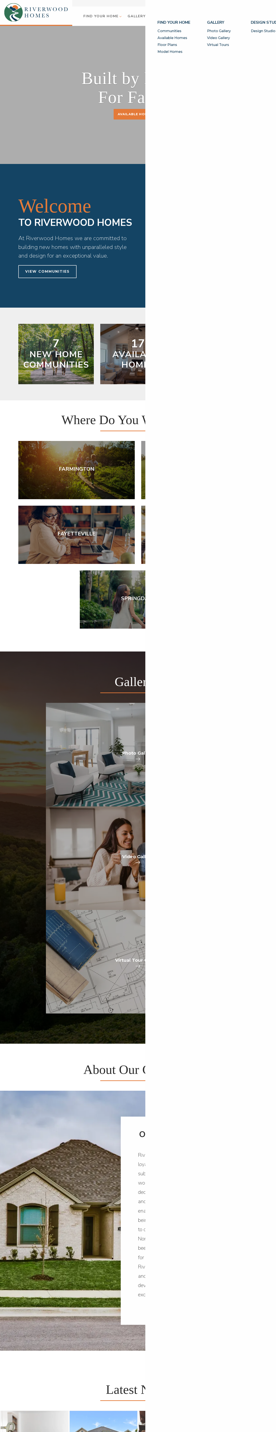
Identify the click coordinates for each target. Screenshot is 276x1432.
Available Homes (135, 114)
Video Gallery (66, 1382)
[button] (102, 16)
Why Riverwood (132, 1376)
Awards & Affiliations (136, 1402)
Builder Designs (187, 1357)
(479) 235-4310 (240, 1387)
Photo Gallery (67, 1376)
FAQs (123, 1392)
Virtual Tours (66, 1387)
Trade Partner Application (184, 1397)
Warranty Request (178, 1387)
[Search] (269, 16)
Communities (29, 1376)
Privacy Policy (227, 1395)
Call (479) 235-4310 (125, 1317)
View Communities (47, 271)
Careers (169, 1392)
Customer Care (236, 3)
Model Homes (30, 1392)
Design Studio (99, 1376)
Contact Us (259, 3)
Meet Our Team (132, 1387)
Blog (218, 3)
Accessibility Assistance (236, 1401)
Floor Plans (28, 1387)
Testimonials (129, 1397)
